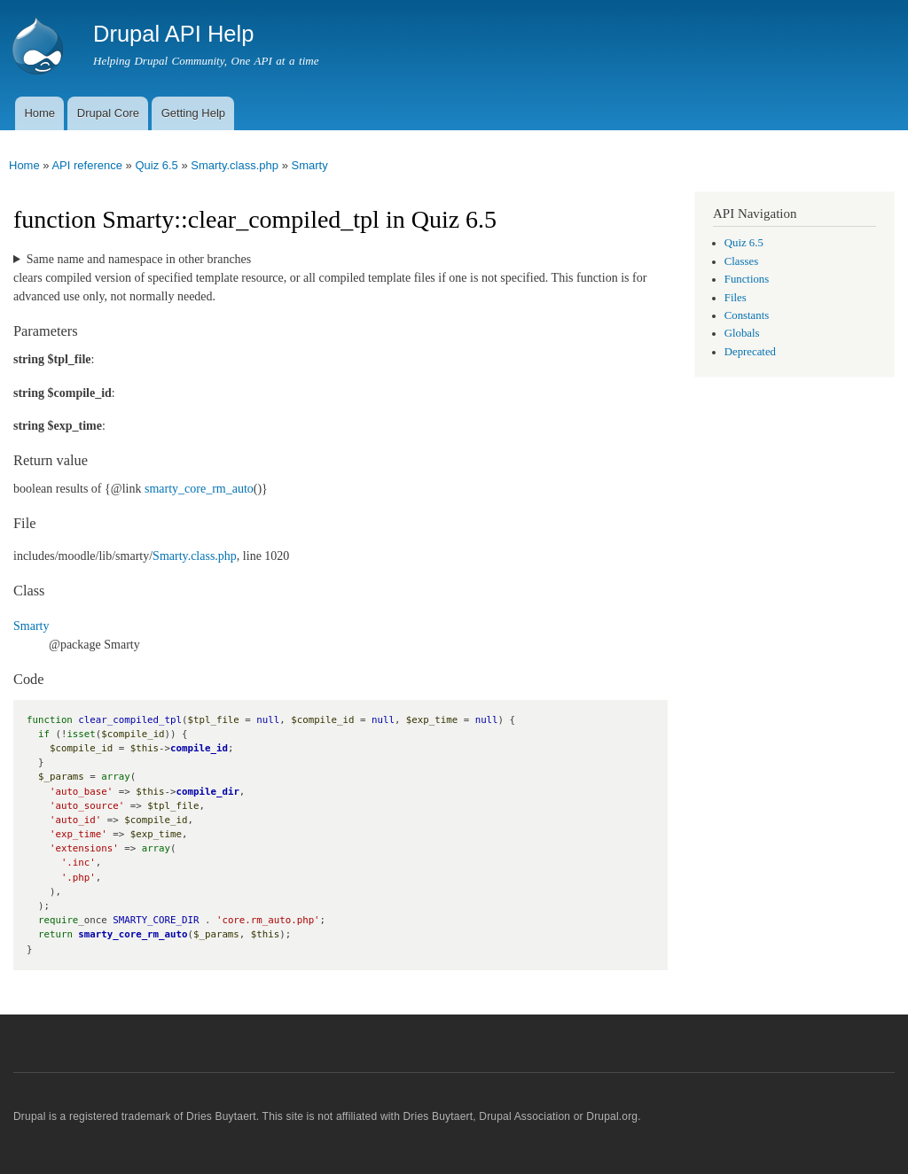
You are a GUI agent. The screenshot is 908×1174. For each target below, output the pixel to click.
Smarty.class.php (234, 165)
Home (39, 113)
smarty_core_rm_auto (199, 488)
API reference (86, 165)
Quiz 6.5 (156, 165)
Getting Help (193, 113)
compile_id (199, 748)
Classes (741, 261)
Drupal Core (108, 113)
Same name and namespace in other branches (139, 259)
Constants (746, 315)
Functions (746, 279)
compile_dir (207, 791)
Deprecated (750, 352)
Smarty (310, 165)
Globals (742, 333)
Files (735, 298)
